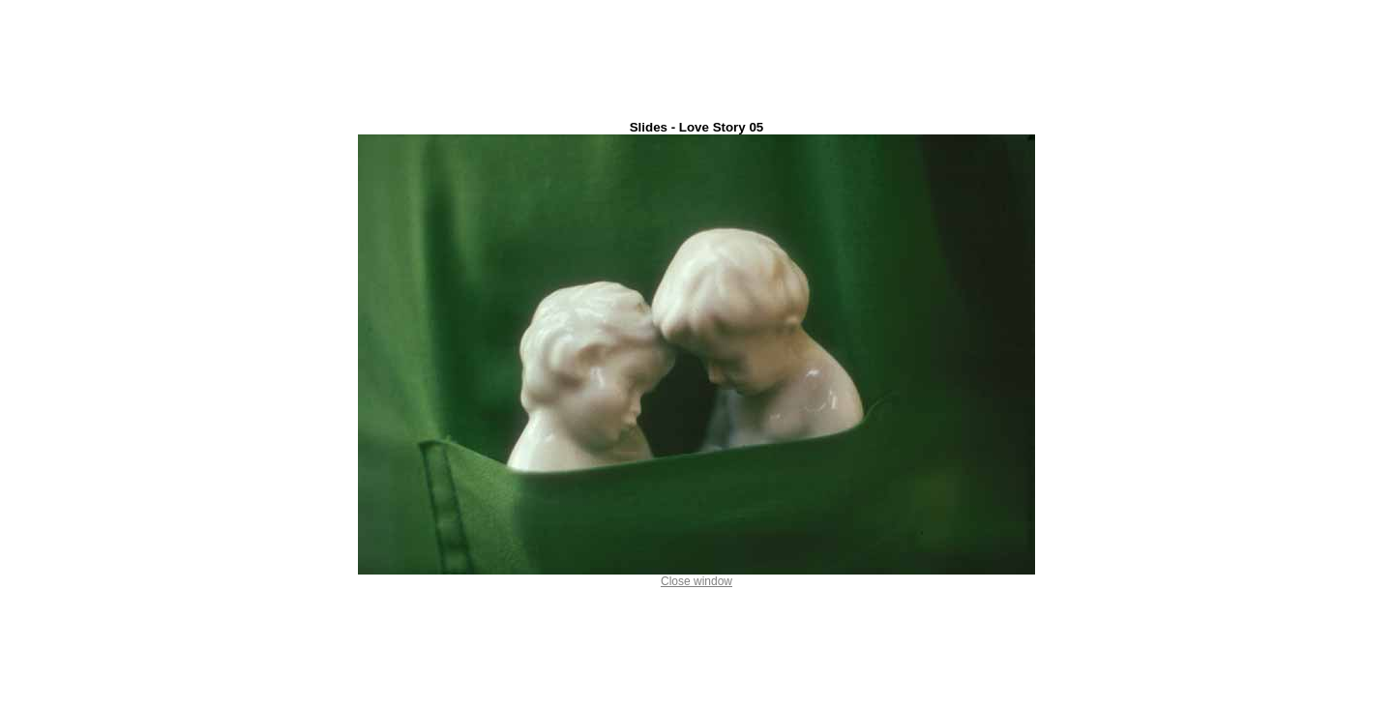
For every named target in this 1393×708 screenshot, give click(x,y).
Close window (696, 575)
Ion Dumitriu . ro (696, 702)
